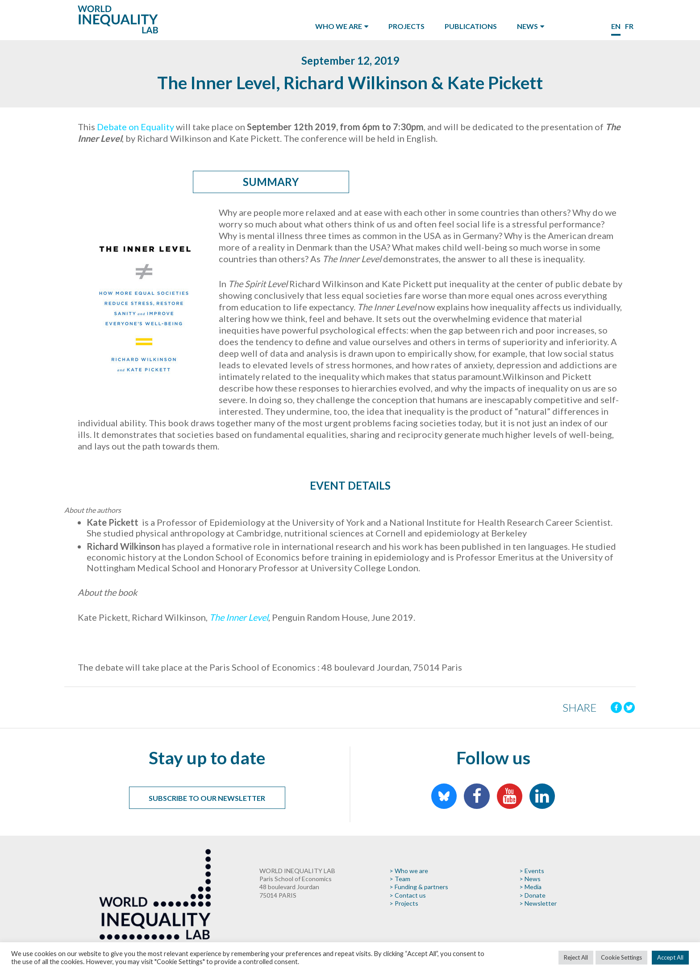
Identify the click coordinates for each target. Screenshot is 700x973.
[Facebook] (616, 707)
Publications (471, 26)
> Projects (403, 903)
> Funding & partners (418, 887)
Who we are (338, 26)
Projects (406, 26)
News (527, 26)
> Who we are (408, 870)
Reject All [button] (576, 957)
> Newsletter (538, 903)
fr (629, 26)
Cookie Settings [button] (621, 957)
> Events (531, 870)
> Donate (532, 895)
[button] (350, 570)
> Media (530, 887)
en (616, 26)
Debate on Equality (135, 126)
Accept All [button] (670, 957)
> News (530, 878)
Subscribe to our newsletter (207, 798)
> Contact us (407, 895)
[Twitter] (629, 707)
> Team (399, 878)
